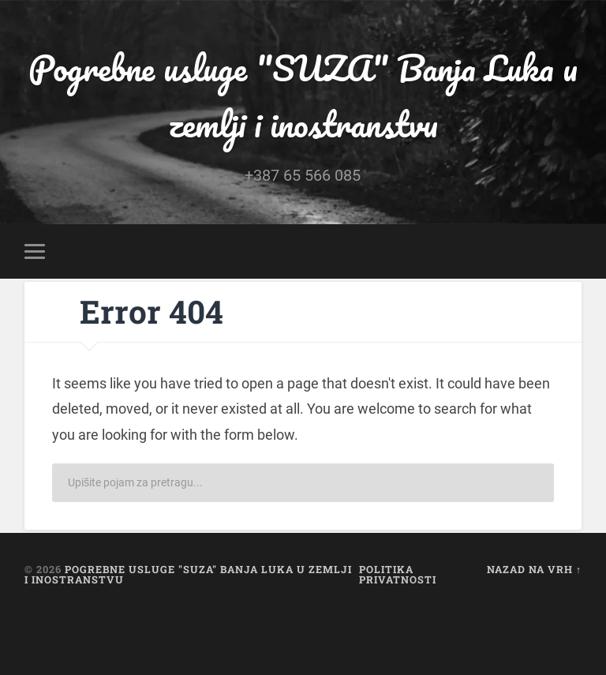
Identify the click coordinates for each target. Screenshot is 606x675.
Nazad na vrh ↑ (534, 569)
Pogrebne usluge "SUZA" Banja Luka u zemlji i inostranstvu (303, 95)
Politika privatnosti (397, 574)
